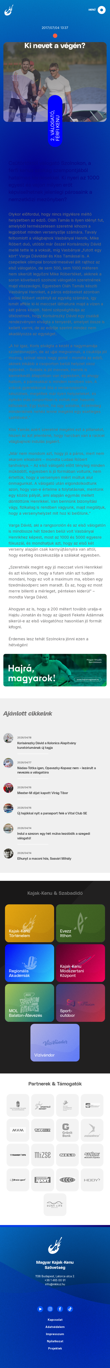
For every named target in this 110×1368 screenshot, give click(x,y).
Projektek (55, 1348)
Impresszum (55, 1334)
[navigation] (94, 10)
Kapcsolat (55, 1319)
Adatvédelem (55, 1327)
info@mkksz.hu (55, 1284)
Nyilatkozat (55, 1341)
